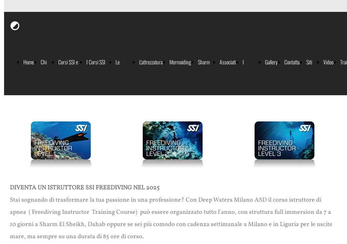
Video (328, 62)
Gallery (271, 62)
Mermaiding (180, 62)
